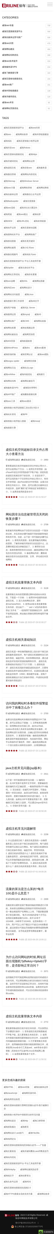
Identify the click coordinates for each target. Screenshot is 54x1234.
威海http (24, 1121)
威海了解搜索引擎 (27, 73)
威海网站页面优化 (27, 109)
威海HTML (8, 1087)
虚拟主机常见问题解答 (21, 828)
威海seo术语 (27, 103)
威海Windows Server (29, 181)
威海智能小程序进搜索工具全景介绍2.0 (21, 408)
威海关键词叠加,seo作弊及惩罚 (35, 1151)
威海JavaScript (10, 1093)
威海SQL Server (28, 307)
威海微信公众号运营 (32, 194)
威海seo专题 (27, 26)
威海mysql (25, 314)
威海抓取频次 (10, 1127)
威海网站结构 (10, 381)
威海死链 (8, 214)
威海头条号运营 (11, 1182)
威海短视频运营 (28, 328)
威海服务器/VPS (27, 67)
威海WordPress (11, 348)
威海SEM (8, 221)
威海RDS (27, 1182)
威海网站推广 (10, 321)
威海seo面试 (25, 401)
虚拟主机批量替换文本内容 (24, 582)
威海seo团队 (43, 354)
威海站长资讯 (10, 414)
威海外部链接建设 (27, 91)
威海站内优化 (10, 1157)
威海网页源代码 (29, 1093)
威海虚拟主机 (10, 168)
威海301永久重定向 (28, 208)
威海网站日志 (10, 368)
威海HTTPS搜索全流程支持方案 (18, 1194)
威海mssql (35, 421)
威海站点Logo (27, 368)
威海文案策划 (10, 1151)
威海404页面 (9, 341)
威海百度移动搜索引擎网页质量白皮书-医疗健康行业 (26, 1107)
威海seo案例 (40, 348)
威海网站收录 (22, 134)
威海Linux (29, 294)
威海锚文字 (9, 1175)
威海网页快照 (29, 334)
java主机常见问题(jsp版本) (23, 768)
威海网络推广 (31, 234)
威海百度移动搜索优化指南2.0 (17, 1188)
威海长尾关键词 (28, 241)
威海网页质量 (30, 361)
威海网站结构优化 (27, 55)
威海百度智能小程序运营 (28, 141)
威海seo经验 (23, 1087)
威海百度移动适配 (29, 227)
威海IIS (38, 314)
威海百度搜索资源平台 (27, 32)
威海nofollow (9, 374)
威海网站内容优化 (29, 174)
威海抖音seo (9, 148)
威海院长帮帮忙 (30, 388)
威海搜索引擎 (10, 428)
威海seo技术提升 (27, 61)
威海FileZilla (33, 1133)
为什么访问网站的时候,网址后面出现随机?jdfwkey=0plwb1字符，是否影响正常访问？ (26, 961)
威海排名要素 (31, 274)
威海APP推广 (10, 394)
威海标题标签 (26, 341)
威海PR (24, 414)
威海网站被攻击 (11, 334)
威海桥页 (25, 1127)
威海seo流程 (9, 208)
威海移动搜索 (10, 241)
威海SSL (24, 281)
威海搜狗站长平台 (12, 234)
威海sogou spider (11, 361)
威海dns (26, 348)
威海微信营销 (10, 174)
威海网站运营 (29, 161)
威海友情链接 (40, 221)
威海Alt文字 (34, 301)
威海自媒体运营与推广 (27, 38)
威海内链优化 (26, 374)
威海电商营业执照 (12, 1099)
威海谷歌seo (26, 168)
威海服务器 (42, 168)
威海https (33, 154)
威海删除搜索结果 (29, 394)
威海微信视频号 (11, 254)
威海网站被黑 (10, 247)
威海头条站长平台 (26, 267)
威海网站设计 (26, 287)
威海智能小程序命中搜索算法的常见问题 (22, 1114)
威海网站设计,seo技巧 (14, 1133)
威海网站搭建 (38, 281)
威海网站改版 (40, 321)
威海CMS (25, 321)
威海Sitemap (9, 181)
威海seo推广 (27, 85)
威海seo (7, 134)
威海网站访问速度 (12, 294)
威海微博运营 (10, 314)
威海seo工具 (9, 401)
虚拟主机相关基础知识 (21, 639)
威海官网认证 (27, 354)
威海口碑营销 (39, 1121)
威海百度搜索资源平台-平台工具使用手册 (22, 261)
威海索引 (41, 374)
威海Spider (9, 267)
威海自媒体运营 (11, 194)
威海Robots (25, 148)
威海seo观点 (22, 214)
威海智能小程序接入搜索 (15, 421)
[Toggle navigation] (50, 4)
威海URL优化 (23, 221)
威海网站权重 (10, 328)
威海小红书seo (27, 247)
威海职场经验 (10, 354)
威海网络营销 (26, 188)
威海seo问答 (27, 43)
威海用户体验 (10, 307)
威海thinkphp (9, 1169)
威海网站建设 (27, 49)
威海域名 (8, 141)
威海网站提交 (10, 1121)
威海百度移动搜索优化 (27, 79)
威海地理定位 (10, 1139)
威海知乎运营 (10, 227)
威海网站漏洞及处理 (29, 1169)
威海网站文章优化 (12, 274)
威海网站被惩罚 (28, 381)
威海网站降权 (43, 188)
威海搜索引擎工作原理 (14, 301)
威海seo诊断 (9, 281)
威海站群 (37, 214)
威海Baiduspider (11, 201)
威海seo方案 (9, 188)
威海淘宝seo (9, 287)
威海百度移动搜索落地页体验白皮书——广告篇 (25, 1145)
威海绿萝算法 (25, 1175)
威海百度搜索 (29, 201)
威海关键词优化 (27, 97)
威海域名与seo (29, 254)
